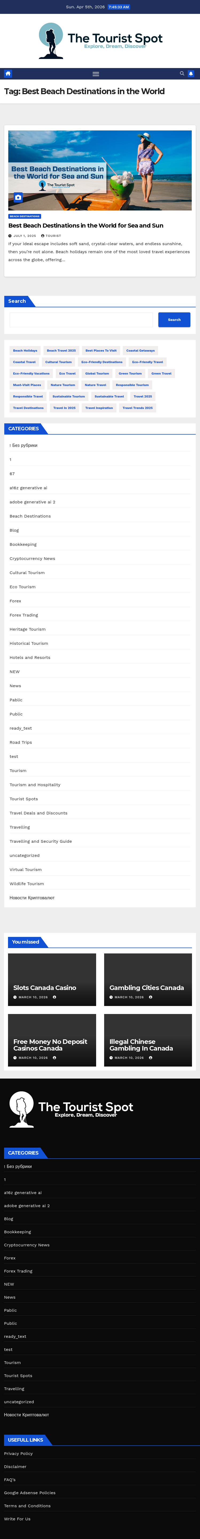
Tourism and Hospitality (35, 784)
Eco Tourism (23, 586)
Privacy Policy (18, 1453)
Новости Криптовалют (32, 897)
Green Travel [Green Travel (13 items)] (161, 373)
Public (16, 714)
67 (12, 473)
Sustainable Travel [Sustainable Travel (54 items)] (109, 396)
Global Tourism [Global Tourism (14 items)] (97, 373)
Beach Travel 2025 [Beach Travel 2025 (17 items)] (61, 350)
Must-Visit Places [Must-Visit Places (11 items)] (27, 385)
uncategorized (25, 855)
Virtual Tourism (26, 869)
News (15, 685)
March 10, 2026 (34, 997)
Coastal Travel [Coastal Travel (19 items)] (24, 362)
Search (17, 301)
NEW (15, 671)
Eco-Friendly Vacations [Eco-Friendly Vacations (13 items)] (31, 373)
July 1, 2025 (25, 236)
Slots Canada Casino (44, 988)
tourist (51, 236)
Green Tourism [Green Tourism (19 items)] (130, 373)
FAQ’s (9, 1479)
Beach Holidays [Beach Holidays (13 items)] (25, 350)
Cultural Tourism (27, 572)
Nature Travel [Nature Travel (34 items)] (95, 385)
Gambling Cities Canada (146, 988)
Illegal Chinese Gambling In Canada (141, 1045)
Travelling (20, 827)
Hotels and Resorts (30, 657)
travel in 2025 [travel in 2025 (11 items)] (64, 408)
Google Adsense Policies (30, 1492)
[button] (182, 73)
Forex (15, 600)
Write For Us (17, 1518)
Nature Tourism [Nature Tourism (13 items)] (63, 385)
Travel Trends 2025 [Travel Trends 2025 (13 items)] (137, 408)
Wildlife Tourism (27, 883)
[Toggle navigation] (96, 74)
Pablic (16, 699)
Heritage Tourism (28, 629)
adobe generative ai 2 (33, 501)
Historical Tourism (29, 643)
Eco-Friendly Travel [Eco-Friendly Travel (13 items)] (147, 362)
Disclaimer (15, 1466)
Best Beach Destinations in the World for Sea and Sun (85, 225)
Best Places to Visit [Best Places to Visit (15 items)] (100, 350)
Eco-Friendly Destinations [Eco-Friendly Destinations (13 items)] (102, 362)
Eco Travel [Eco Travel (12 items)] (67, 373)
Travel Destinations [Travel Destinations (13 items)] (28, 408)
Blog (14, 530)
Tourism (18, 770)
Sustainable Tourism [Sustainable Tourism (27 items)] (69, 396)
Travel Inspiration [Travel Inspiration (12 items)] (99, 408)
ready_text (21, 728)
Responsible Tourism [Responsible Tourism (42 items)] (132, 385)
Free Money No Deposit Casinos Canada (50, 1045)
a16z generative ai (28, 487)
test (14, 756)
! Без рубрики (23, 445)
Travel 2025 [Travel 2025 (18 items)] (143, 396)
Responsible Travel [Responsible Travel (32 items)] (28, 396)
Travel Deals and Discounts (39, 813)
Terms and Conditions (27, 1505)
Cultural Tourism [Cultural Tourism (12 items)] (58, 362)
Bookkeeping (23, 544)
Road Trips (21, 742)
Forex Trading (24, 615)
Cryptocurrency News (32, 558)
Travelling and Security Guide (41, 841)
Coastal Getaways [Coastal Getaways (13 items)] (140, 350)
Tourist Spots (24, 798)
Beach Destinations (25, 216)
